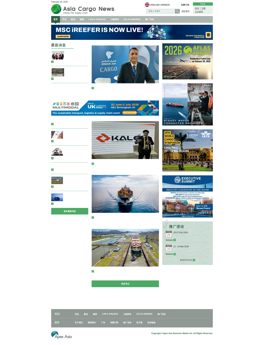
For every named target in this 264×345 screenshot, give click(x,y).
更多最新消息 (70, 211)
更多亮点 (125, 284)
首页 (55, 19)
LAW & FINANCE (97, 19)
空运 (64, 19)
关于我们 (79, 322)
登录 (197, 8)
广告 (103, 322)
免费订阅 (185, 5)
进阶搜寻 (186, 11)
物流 (82, 19)
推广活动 (149, 19)
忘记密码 (199, 11)
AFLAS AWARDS (132, 19)
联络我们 (92, 322)
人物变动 (114, 19)
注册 (204, 8)
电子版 (139, 322)
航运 (73, 19)
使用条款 (151, 322)
